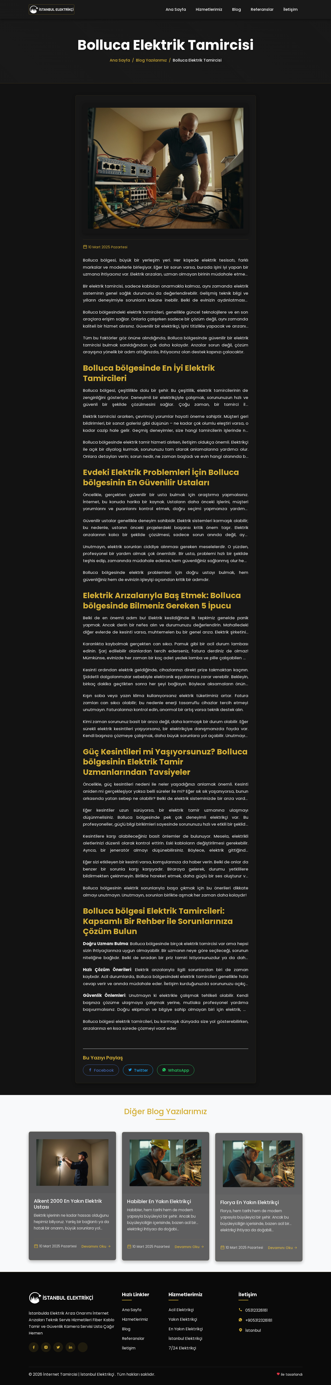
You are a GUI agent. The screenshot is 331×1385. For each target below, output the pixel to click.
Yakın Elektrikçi (183, 1319)
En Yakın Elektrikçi (186, 1329)
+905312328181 (258, 1320)
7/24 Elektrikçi (182, 1348)
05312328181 (256, 1310)
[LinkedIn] (70, 1347)
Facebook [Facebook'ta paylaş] (101, 1070)
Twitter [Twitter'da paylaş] (138, 1070)
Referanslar (262, 9)
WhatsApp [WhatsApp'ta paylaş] (175, 1070)
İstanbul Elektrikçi (185, 1338)
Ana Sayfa (176, 9)
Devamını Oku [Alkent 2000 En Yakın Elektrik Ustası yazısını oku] (96, 1268)
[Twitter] (58, 1347)
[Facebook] (34, 1347)
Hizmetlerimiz (209, 9)
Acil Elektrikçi (181, 1310)
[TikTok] (83, 1347)
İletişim (290, 9)
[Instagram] (46, 1347)
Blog (236, 9)
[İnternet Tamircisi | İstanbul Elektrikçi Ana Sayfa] (51, 9)
